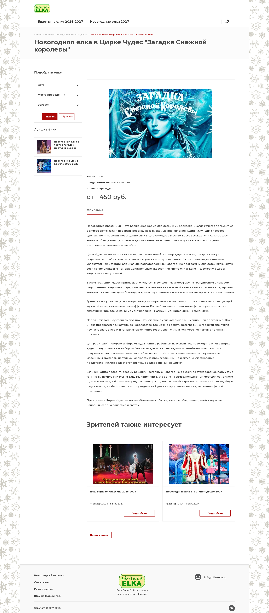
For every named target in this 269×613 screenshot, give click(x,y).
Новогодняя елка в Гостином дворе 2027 (194, 491)
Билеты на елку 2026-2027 (60, 22)
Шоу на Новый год (47, 596)
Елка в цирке (43, 589)
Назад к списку (99, 535)
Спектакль (41, 582)
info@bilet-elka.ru (215, 577)
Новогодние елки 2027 (109, 22)
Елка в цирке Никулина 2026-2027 (113, 491)
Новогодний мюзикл (49, 575)
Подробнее (139, 513)
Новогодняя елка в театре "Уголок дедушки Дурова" (66, 144)
